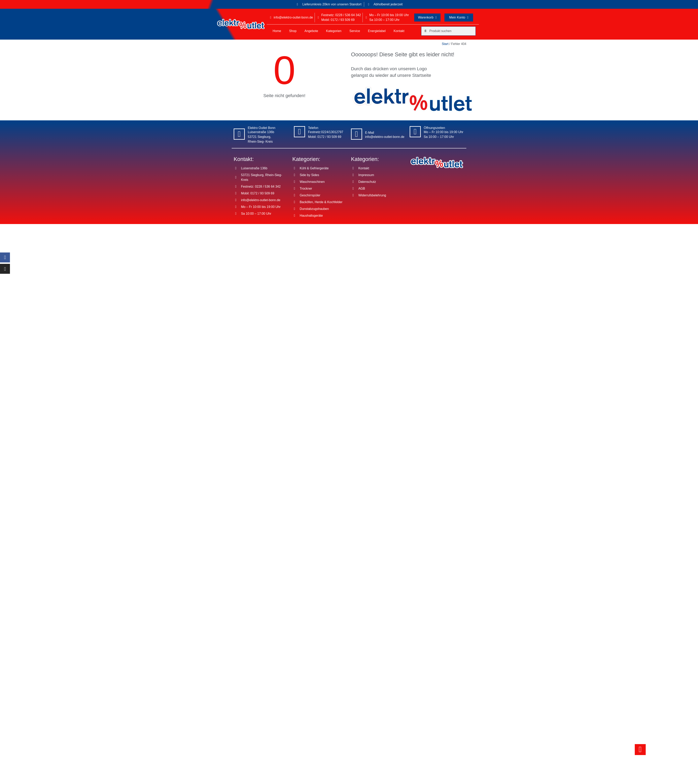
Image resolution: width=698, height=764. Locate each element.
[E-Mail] (356, 134)
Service (354, 31)
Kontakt (399, 31)
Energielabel (377, 31)
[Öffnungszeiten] (415, 131)
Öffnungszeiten (434, 128)
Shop (293, 31)
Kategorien (333, 31)
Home (277, 31)
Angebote (311, 31)
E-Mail (369, 132)
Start (445, 44)
